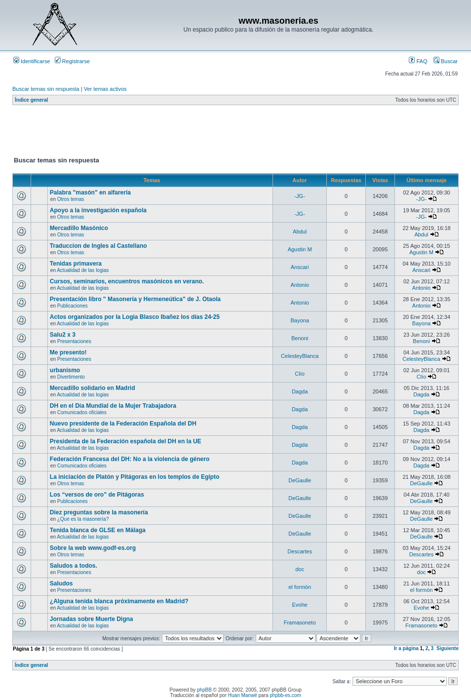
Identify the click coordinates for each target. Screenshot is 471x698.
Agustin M (300, 249)
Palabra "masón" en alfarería (90, 192)
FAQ (418, 61)
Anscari (300, 267)
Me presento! (68, 352)
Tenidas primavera (76, 263)
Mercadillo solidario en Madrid (92, 388)
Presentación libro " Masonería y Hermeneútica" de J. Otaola (135, 299)
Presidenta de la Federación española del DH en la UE (125, 441)
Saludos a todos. (73, 565)
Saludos (61, 583)
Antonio (299, 285)
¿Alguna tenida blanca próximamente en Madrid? (119, 601)
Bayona (299, 320)
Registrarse (72, 61)
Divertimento (71, 377)
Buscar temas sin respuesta (45, 89)
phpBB (204, 690)
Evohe (300, 605)
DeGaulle (299, 480)
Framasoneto (300, 622)
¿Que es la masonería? (83, 519)
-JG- (299, 196)
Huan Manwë (242, 695)
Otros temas (70, 199)
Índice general (31, 100)
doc (299, 569)
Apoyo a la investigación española (98, 210)
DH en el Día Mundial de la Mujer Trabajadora (113, 405)
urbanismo (65, 370)
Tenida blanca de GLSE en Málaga (98, 530)
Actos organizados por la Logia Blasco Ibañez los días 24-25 (135, 316)
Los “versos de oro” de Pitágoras (97, 494)
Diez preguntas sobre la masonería (99, 512)
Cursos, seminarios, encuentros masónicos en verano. (127, 281)
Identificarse (31, 61)
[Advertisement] (192, 133)
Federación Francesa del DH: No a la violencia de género (129, 459)
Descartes (299, 551)
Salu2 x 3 (63, 334)
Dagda (300, 391)
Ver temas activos (105, 89)
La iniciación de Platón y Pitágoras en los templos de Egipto (134, 476)
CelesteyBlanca (299, 356)
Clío (300, 374)
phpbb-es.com (285, 695)
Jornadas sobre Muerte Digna (91, 619)
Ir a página (406, 648)
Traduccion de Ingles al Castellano (98, 245)
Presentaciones (74, 341)
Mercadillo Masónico (79, 228)
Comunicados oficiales (82, 412)
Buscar (445, 61)
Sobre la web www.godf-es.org (93, 547)
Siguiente (447, 648)
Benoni (299, 338)
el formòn (299, 587)
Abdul (300, 231)
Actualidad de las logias (83, 270)
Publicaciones (72, 306)
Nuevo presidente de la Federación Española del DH (123, 423)
